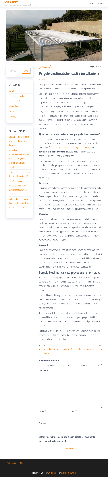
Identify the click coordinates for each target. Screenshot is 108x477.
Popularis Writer (69, 472)
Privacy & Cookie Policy (14, 462)
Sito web (43, 423)
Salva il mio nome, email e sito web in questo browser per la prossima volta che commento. (67, 439)
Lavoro (11, 111)
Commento (45, 370)
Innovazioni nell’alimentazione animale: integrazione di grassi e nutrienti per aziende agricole (19, 158)
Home (91, 3)
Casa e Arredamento (16, 96)
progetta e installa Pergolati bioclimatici (72, 147)
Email (74, 411)
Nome (42, 411)
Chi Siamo (100, 3)
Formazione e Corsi (16, 101)
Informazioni (45, 67)
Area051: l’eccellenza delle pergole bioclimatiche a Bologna (19, 141)
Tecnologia (13, 116)
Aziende (12, 90)
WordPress (52, 472)
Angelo (43, 79)
